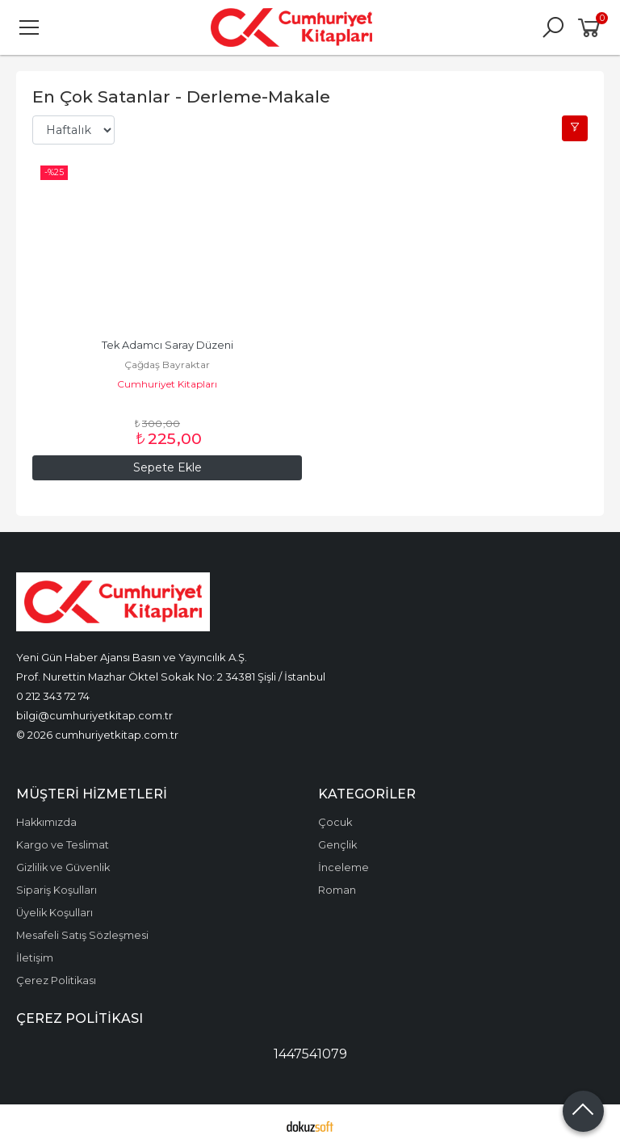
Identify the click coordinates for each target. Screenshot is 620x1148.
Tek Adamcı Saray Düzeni (167, 345)
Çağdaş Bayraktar (167, 364)
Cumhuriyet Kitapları (167, 384)
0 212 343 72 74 (53, 695)
